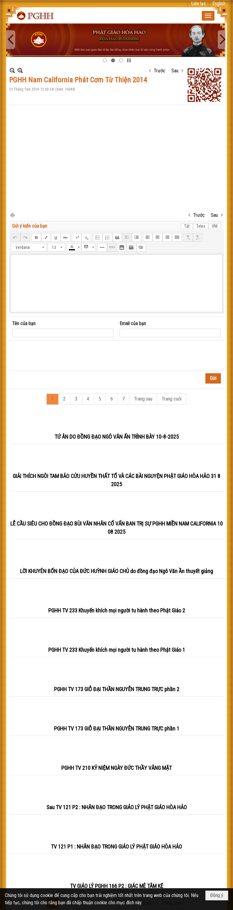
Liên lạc (198, 3)
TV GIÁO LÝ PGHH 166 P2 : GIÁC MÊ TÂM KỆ (116, 886)
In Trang (12, 215)
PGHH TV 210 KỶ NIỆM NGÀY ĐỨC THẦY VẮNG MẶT (116, 768)
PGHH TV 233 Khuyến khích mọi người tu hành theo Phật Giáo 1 (116, 650)
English (218, 3)
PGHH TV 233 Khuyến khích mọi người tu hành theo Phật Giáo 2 (116, 610)
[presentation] (58, 356)
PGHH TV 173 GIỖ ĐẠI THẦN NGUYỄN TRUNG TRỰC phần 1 (116, 728)
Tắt (187, 226)
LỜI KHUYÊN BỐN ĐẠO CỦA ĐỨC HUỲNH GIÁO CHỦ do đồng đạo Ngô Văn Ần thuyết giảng (116, 571)
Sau (174, 71)
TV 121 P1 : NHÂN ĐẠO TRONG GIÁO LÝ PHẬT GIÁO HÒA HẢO (116, 846)
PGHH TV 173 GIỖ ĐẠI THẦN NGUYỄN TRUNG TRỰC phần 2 (116, 689)
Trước (159, 71)
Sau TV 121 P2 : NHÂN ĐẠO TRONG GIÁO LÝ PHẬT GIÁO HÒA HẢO (116, 807)
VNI (215, 226)
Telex (200, 226)
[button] (208, 16)
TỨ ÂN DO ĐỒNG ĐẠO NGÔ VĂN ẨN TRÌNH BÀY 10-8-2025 (117, 437)
